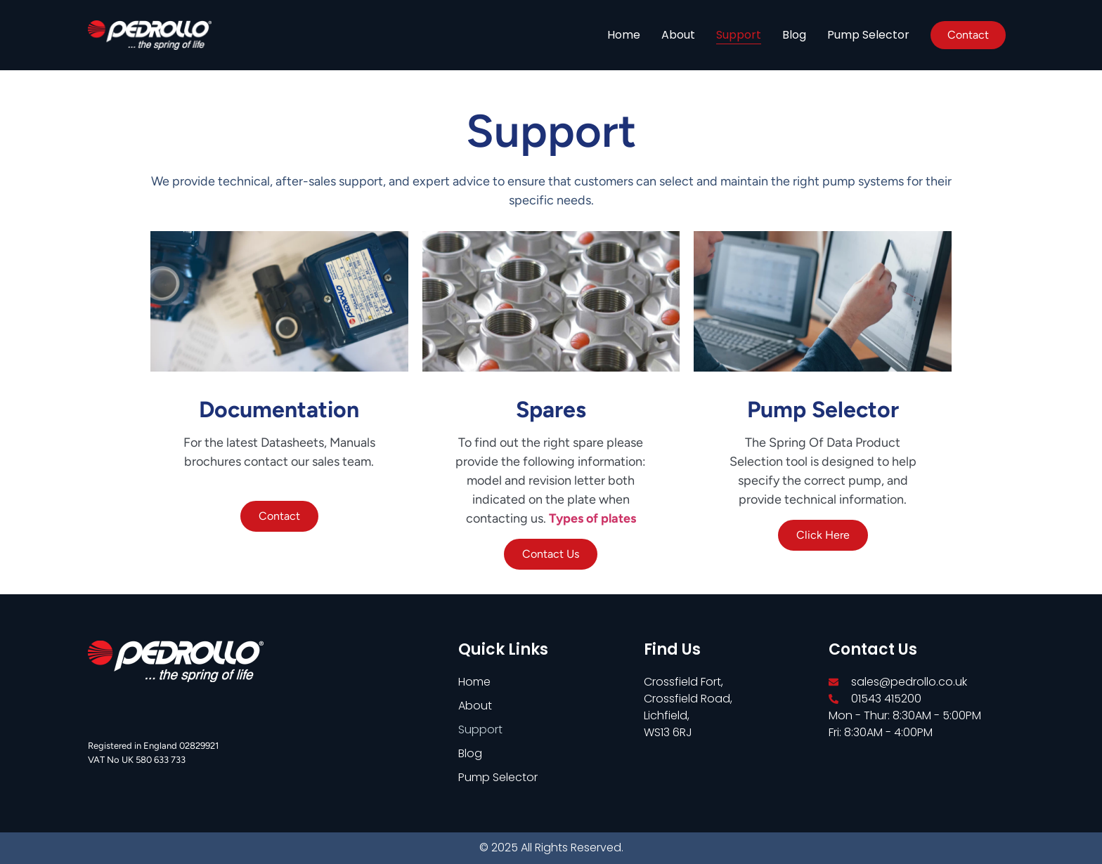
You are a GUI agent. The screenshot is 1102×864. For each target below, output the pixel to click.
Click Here (823, 535)
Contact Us (550, 554)
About (678, 35)
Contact (279, 516)
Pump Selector (868, 35)
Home (623, 35)
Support (738, 35)
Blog (794, 35)
